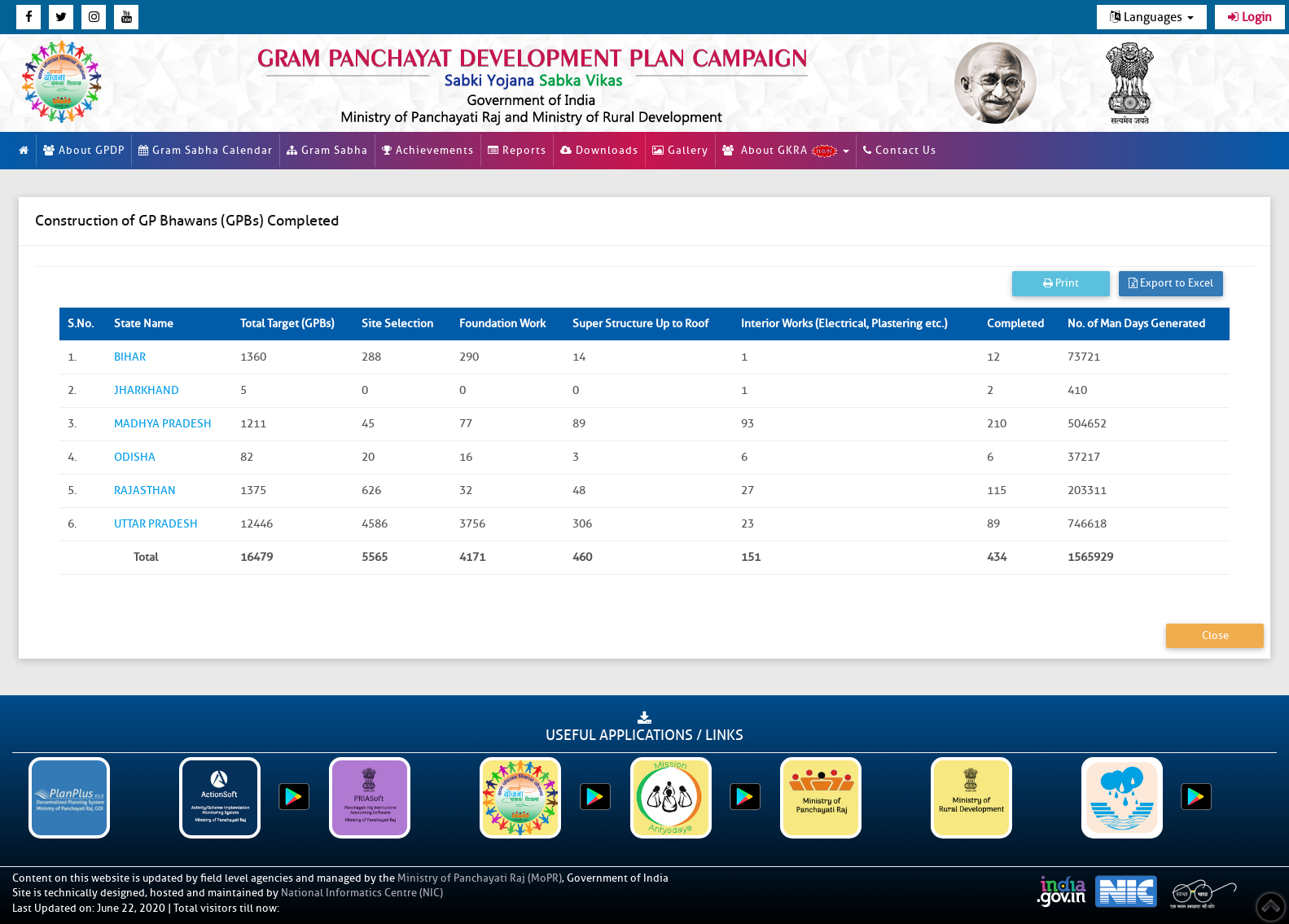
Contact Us (899, 150)
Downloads (599, 150)
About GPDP (84, 150)
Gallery (680, 150)
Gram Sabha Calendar (205, 150)
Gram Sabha (327, 150)
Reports (517, 150)
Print (1061, 283)
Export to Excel (1171, 283)
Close (1215, 635)
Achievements (428, 150)
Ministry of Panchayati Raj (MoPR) (479, 878)
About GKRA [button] (785, 150)
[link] (573, 83)
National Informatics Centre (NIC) (362, 893)
